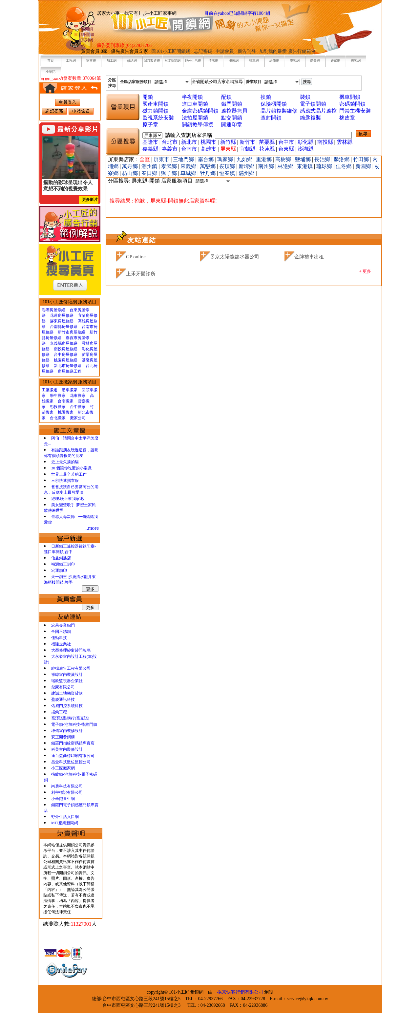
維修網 (274, 60)
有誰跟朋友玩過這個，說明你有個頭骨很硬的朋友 (71, 453)
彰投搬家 (58, 406)
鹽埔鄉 (303, 159)
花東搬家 (78, 395)
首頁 (50, 60)
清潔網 (213, 60)
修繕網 (132, 60)
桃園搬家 (66, 412)
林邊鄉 (286, 166)
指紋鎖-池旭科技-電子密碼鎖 (70, 777)
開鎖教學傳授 (197, 124)
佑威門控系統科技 (67, 705)
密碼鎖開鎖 (352, 104)
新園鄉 (363, 166)
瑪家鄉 (225, 159)
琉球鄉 (324, 166)
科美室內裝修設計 (67, 749)
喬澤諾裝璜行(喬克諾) (70, 718)
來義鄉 (189, 166)
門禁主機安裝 (355, 111)
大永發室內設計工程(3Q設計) (70, 659)
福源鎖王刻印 (63, 564)
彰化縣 (305, 142)
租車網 (254, 60)
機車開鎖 (349, 97)
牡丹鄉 (208, 173)
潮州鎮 (149, 166)
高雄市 (208, 149)
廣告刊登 (247, 51)
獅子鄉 (169, 173)
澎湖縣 (305, 149)
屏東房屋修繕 (62, 321)
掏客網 (356, 60)
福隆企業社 (61, 644)
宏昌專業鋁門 (63, 625)
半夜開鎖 (192, 97)
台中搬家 (78, 406)
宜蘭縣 (247, 149)
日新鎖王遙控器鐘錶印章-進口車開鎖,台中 (70, 549)
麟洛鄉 (342, 159)
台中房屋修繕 (65, 354)
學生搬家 (58, 395)
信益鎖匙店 (61, 558)
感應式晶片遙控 (318, 111)
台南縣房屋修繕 (63, 326)
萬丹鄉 (130, 166)
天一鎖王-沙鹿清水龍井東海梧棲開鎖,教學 (70, 579)
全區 (144, 159)
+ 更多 (365, 271)
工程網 (71, 60)
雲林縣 (344, 142)
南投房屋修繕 (65, 349)
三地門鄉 (184, 159)
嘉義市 (170, 149)
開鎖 (147, 97)
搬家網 (234, 60)
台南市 (189, 149)
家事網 (91, 60)
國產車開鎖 (155, 104)
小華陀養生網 (63, 798)
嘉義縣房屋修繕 (63, 343)
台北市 (170, 142)
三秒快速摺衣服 (65, 480)
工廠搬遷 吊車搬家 (59, 390)
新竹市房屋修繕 (71, 332)
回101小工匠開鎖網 (171, 51)
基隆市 (150, 142)
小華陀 (50, 72)
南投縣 (325, 142)
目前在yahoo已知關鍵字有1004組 (237, 13)
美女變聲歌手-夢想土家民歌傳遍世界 (70, 508)
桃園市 (208, 142)
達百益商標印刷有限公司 (72, 755)
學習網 (295, 60)
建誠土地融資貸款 (67, 693)
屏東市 (162, 159)
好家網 (335, 60)
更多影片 (90, 199)
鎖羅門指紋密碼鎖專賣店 (72, 743)
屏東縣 (228, 149)
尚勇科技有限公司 (67, 786)
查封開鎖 (271, 117)
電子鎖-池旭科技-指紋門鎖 (74, 724)
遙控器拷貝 (234, 111)
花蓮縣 (267, 149)
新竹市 (247, 142)
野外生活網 (193, 60)
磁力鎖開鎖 (155, 111)
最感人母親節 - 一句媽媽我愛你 (71, 519)
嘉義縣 (150, 149)
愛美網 (315, 60)
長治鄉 (322, 159)
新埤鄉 (247, 166)
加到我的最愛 (273, 51)
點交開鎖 (231, 117)
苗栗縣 (267, 142)
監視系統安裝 (158, 117)
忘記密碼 (203, 51)
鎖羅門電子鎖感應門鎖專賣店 (71, 808)
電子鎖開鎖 (313, 104)
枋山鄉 (130, 173)
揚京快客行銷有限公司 (240, 992)
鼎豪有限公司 (63, 687)
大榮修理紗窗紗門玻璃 (71, 650)
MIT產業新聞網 (64, 823)
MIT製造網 (152, 60)
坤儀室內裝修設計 (67, 730)
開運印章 (231, 124)
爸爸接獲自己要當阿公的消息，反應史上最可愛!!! (71, 490)
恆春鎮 (227, 173)
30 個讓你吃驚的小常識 (71, 468)
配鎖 (226, 97)
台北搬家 (58, 418)
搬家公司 (78, 418)
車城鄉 (189, 173)
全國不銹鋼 (61, 631)
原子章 (150, 124)
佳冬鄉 (344, 166)
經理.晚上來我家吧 (67, 498)
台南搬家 (66, 401)
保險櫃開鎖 (274, 104)
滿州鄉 (247, 173)
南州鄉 (266, 166)
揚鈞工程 (59, 712)
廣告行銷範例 (302, 51)
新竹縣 (228, 142)
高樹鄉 (283, 159)
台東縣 (286, 149)
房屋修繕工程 (69, 371)
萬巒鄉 (208, 166)
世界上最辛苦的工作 (69, 474)
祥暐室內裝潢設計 (67, 674)
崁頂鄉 (227, 166)
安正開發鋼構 (63, 737)
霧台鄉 (206, 159)
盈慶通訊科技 (63, 699)
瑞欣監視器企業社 (67, 681)
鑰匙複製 (310, 117)
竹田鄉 (361, 159)
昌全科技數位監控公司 (71, 762)
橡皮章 (347, 117)
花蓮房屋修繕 (62, 315)
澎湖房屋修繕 (53, 310)
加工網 (111, 60)
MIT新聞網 (172, 60)
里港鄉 (264, 159)
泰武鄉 (169, 166)
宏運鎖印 (59, 570)
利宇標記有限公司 (67, 792)
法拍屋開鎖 (195, 117)
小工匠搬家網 (63, 768)
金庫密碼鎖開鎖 (200, 111)
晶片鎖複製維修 (279, 111)
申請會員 (225, 51)
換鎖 (266, 97)
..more (92, 528)
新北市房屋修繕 (67, 365)
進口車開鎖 (195, 104)
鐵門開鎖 (231, 104)
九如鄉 (245, 159)
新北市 (189, 142)
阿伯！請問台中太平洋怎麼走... (71, 441)
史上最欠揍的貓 (65, 462)
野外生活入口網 (65, 816)
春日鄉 (149, 173)
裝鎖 (305, 97)
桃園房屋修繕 (65, 360)
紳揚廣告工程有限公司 (71, 668)
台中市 (286, 142)
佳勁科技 (59, 638)
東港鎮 (305, 166)
